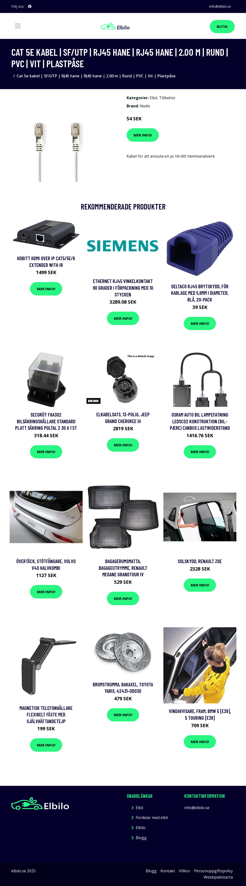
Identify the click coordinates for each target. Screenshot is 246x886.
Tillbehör (167, 97)
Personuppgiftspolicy (213, 871)
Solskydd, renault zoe (200, 561)
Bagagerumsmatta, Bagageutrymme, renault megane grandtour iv (123, 567)
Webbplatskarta (218, 877)
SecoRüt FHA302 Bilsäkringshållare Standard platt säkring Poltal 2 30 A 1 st (46, 421)
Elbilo (141, 827)
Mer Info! (143, 135)
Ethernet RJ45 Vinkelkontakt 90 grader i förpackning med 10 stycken (123, 287)
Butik (222, 26)
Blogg (141, 837)
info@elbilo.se (220, 6)
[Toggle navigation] (17, 26)
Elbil (153, 97)
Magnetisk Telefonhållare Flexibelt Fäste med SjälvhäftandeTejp (46, 714)
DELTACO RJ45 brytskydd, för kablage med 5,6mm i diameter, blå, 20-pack (199, 292)
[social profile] (29, 6)
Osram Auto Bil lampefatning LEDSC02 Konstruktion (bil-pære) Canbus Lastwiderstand (200, 421)
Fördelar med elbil (152, 817)
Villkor (184, 871)
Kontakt (167, 871)
